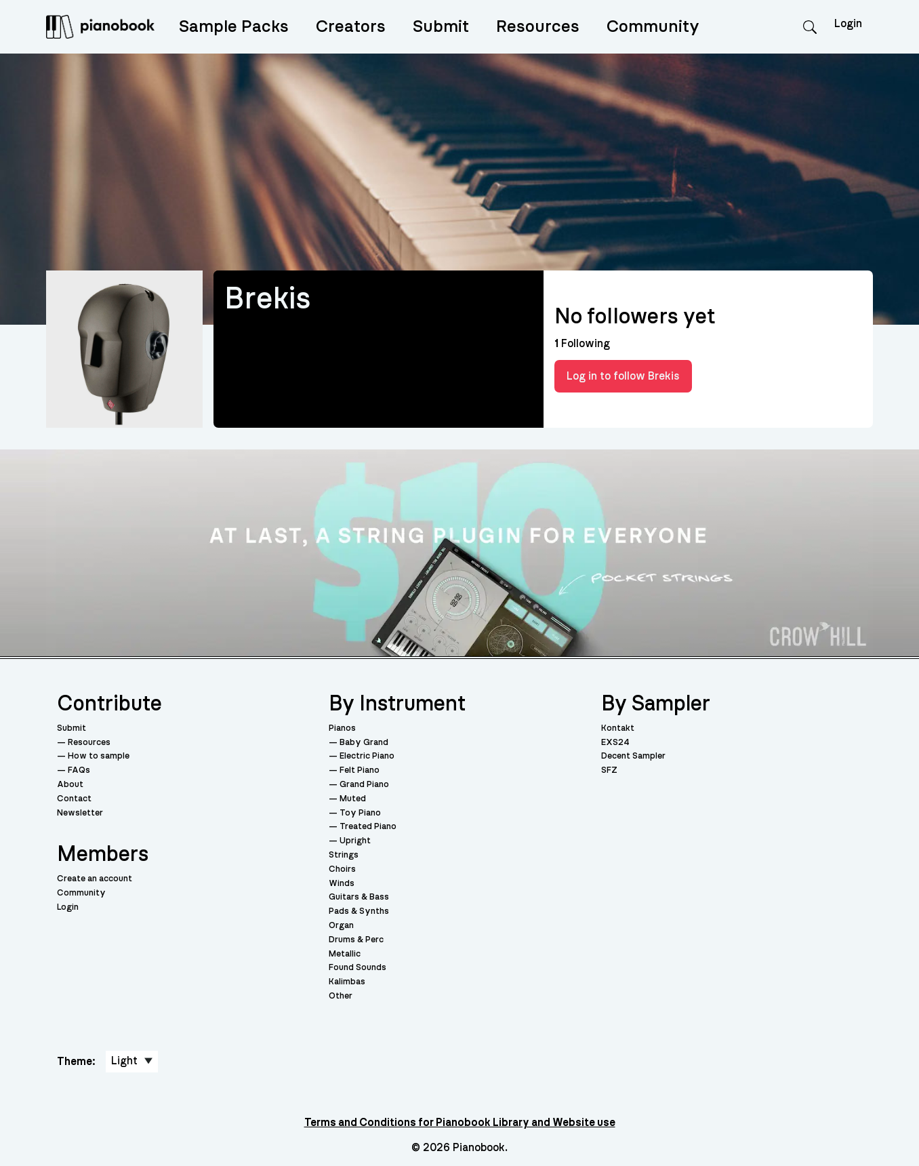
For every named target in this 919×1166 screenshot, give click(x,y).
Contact (74, 799)
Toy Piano (360, 813)
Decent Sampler (633, 756)
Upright (355, 841)
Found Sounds (357, 967)
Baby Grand (364, 742)
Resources (537, 26)
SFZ (609, 770)
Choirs (342, 869)
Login (68, 907)
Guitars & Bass (359, 897)
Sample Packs (234, 26)
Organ (341, 925)
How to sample (98, 756)
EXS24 (615, 742)
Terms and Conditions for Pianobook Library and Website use (459, 1122)
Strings (344, 855)
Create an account (94, 879)
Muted (353, 799)
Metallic (345, 954)
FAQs (79, 770)
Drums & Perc (356, 940)
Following (582, 343)
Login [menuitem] (848, 23)
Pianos (342, 728)
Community (653, 26)
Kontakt (617, 728)
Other (340, 996)
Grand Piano (364, 784)
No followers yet (634, 316)
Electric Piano (367, 756)
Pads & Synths (359, 911)
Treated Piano (368, 826)
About (70, 784)
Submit (441, 26)
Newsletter (80, 813)
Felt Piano (360, 770)
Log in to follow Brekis (623, 376)
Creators (351, 26)
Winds (341, 883)
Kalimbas (347, 982)
